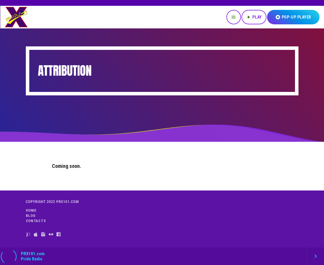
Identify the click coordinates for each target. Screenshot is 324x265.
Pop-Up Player (293, 17)
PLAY (254, 17)
